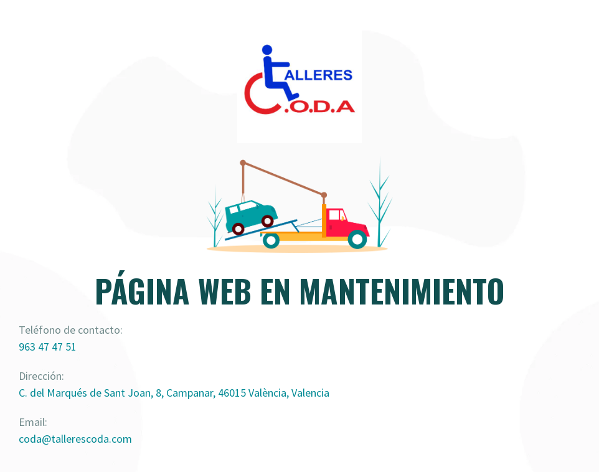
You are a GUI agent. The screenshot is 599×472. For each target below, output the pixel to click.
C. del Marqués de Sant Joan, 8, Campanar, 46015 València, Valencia (174, 392)
